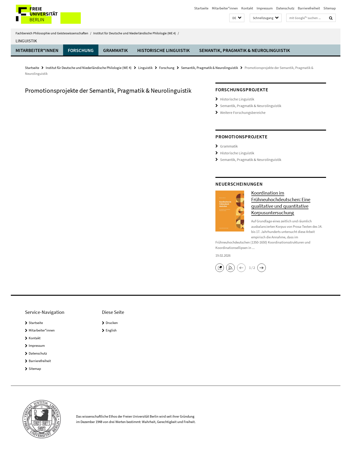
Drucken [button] (112, 321)
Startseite (201, 8)
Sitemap (329, 8)
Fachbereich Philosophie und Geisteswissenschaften (53, 33)
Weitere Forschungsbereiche (240, 112)
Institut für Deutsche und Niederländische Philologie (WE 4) (136, 33)
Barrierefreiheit (309, 8)
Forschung (81, 50)
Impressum (265, 8)
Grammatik (115, 50)
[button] (236, 18)
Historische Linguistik (163, 50)
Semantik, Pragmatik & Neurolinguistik (244, 50)
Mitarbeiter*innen (225, 8)
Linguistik (26, 41)
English (111, 329)
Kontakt (247, 8)
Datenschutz (285, 8)
